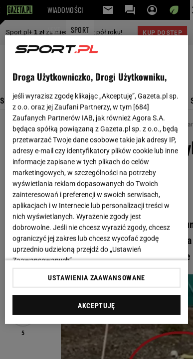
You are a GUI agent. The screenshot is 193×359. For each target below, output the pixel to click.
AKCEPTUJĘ (96, 306)
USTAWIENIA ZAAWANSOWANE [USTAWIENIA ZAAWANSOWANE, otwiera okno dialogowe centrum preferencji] (96, 278)
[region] (97, 179)
